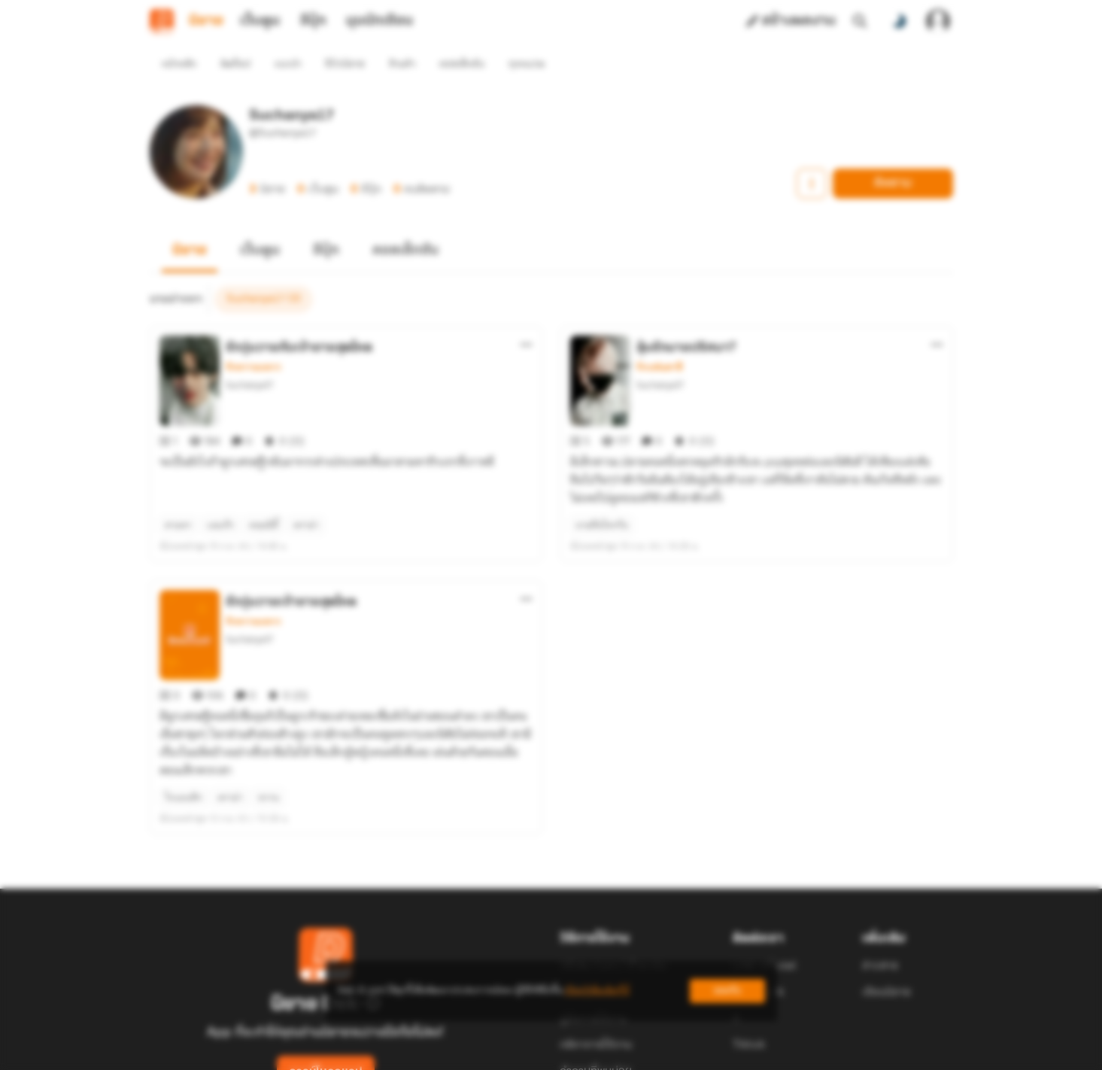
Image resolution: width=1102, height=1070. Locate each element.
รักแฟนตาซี (659, 340)
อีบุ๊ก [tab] (313, 21)
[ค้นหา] (860, 21)
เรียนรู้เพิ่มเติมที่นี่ (597, 990)
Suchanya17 (249, 357)
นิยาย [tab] (206, 21)
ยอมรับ (727, 990)
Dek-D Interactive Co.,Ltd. (499, 1051)
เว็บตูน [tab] (260, 21)
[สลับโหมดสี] (899, 21)
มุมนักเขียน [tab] (379, 21)
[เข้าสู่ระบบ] (938, 21)
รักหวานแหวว (253, 340)
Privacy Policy (660, 1051)
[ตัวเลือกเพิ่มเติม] (527, 318)
